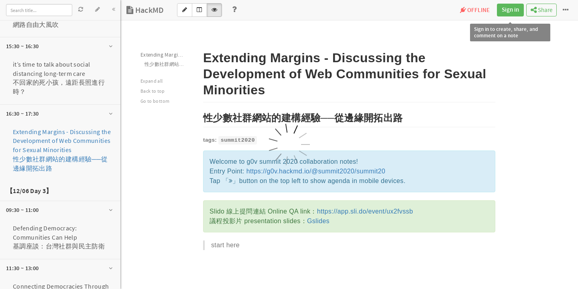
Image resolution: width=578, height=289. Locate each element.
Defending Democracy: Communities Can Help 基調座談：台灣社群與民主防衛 (59, 237)
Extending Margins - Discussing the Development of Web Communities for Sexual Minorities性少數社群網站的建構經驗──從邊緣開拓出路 (62, 150)
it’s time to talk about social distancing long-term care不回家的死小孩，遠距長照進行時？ (59, 78)
